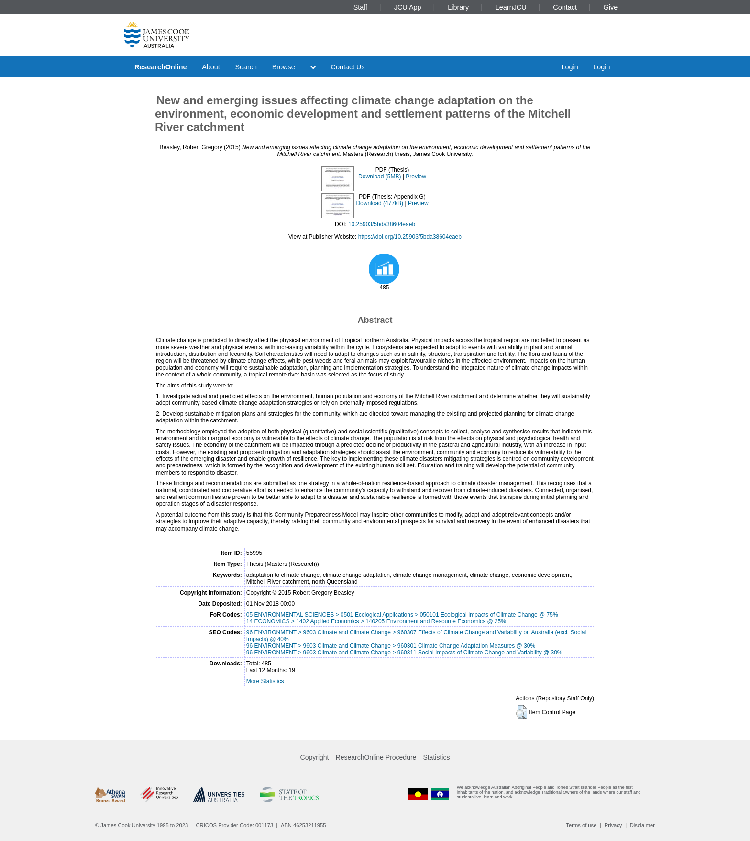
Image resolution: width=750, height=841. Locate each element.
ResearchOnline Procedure (376, 757)
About (211, 67)
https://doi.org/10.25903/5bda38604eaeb (410, 236)
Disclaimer (642, 825)
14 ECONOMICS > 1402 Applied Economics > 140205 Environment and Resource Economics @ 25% (376, 621)
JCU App (407, 7)
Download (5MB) (379, 176)
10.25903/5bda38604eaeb (381, 224)
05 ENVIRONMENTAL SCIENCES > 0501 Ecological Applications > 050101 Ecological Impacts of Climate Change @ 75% (402, 614)
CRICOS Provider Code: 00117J (234, 825)
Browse (283, 67)
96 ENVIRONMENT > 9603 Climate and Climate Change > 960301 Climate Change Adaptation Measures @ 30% (390, 645)
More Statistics (265, 681)
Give (611, 7)
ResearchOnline (160, 67)
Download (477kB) (379, 203)
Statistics (436, 757)
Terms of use (581, 825)
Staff (360, 7)
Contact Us (348, 67)
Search (246, 67)
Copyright (314, 757)
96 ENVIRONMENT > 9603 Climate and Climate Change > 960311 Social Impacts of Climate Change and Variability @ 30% (404, 652)
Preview (416, 176)
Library (458, 7)
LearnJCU (511, 7)
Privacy (613, 825)
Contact (565, 7)
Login (569, 67)
